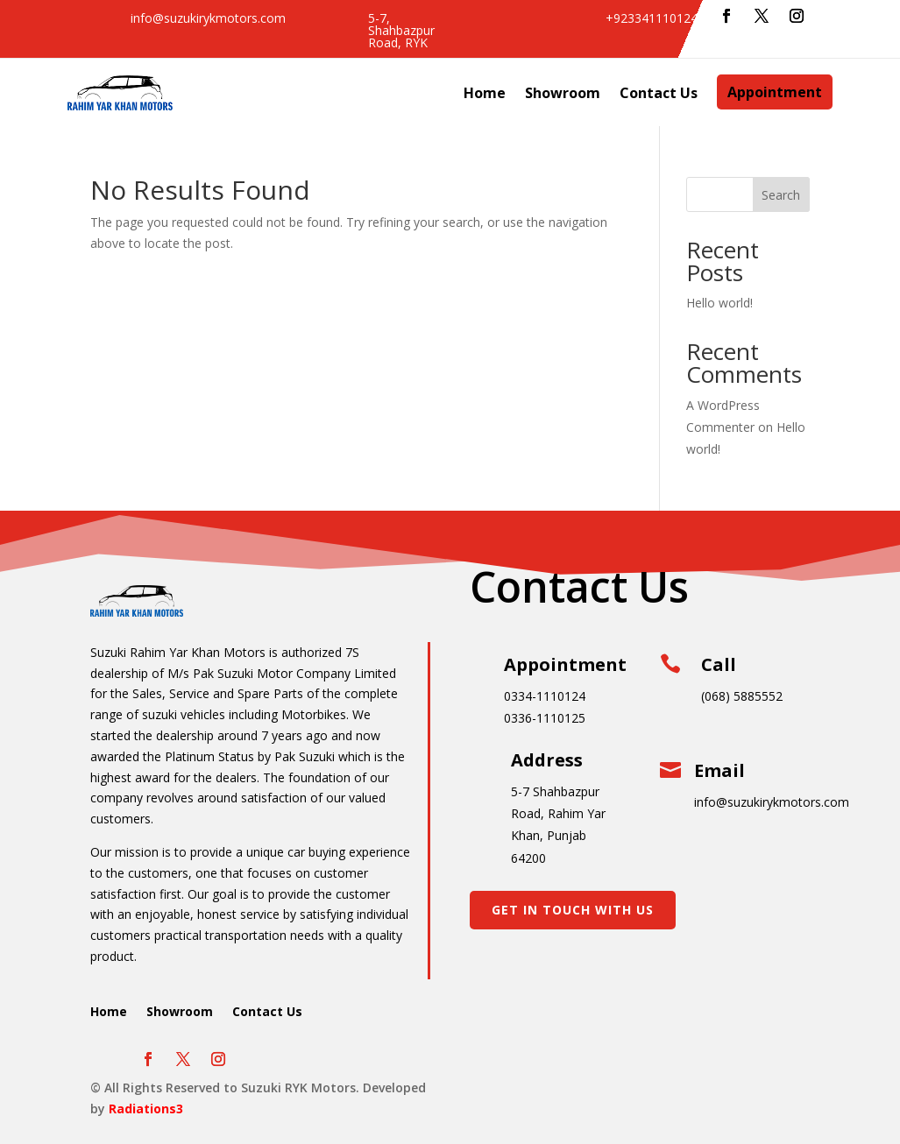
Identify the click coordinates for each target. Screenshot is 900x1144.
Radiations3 (146, 1108)
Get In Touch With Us (573, 909)
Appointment (774, 92)
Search (781, 195)
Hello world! (719, 302)
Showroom (562, 92)
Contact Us (659, 92)
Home (485, 92)
